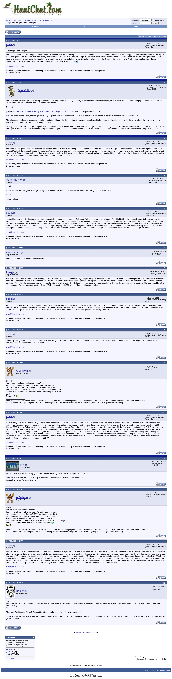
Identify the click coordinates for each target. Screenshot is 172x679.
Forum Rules (10, 658)
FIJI (22, 464)
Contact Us (145, 670)
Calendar (135, 26)
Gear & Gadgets (24, 111)
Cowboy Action (38, 111)
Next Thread (92, 632)
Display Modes (158, 36)
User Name (136, 20)
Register (35, 26)
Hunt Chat (12, 20)
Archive (163, 670)
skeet (9, 44)
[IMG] (8, 653)
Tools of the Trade (24, 20)
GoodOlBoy (25, 90)
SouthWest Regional (54, 111)
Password (135, 23)
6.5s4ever (22, 370)
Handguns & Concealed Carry (42, 20)
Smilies (8, 651)
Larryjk (10, 272)
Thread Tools (144, 36)
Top (168, 670)
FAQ (84, 26)
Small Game (70, 111)
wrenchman (13, 252)
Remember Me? (159, 20)
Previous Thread (81, 632)
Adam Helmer (14, 179)
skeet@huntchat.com (15, 66)
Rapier (20, 590)
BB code (9, 649)
